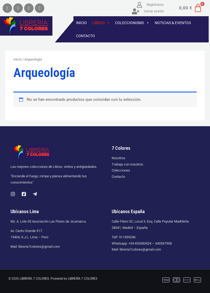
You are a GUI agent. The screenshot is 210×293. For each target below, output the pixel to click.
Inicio (17, 59)
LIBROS (101, 23)
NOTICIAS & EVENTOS (173, 23)
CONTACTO (85, 36)
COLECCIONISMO (132, 23)
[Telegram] (35, 194)
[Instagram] (12, 194)
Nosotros (118, 158)
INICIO (81, 23)
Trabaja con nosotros (127, 164)
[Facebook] (23, 194)
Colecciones (121, 170)
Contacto (118, 177)
